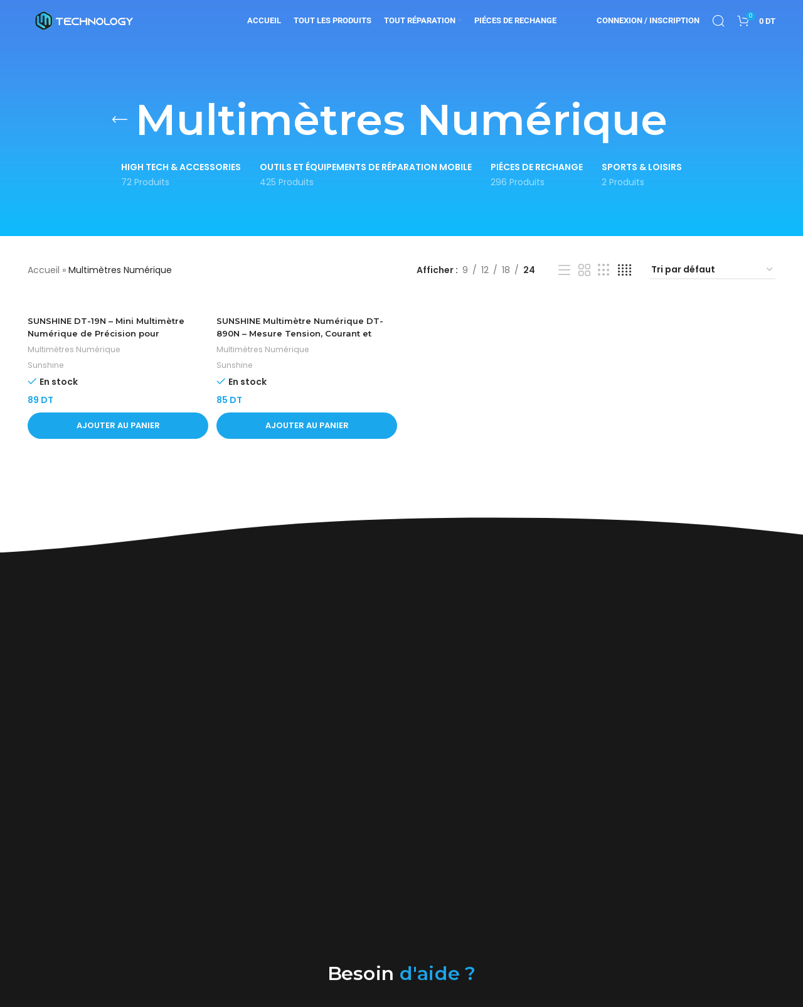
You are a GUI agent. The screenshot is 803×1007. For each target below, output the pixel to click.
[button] (116, 426)
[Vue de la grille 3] (604, 270)
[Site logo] (84, 27)
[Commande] (712, 270)
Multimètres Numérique (77, 350)
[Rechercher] (718, 28)
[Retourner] (120, 119)
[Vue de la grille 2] (584, 270)
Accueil (44, 270)
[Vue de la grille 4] (624, 270)
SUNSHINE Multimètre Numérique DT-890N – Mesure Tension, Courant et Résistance (304, 334)
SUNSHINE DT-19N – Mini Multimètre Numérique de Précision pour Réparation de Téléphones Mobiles (110, 334)
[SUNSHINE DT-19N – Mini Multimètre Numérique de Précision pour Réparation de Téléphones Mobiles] (116, 304)
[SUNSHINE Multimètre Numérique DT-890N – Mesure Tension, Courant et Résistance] (306, 304)
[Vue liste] (564, 270)
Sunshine (46, 366)
